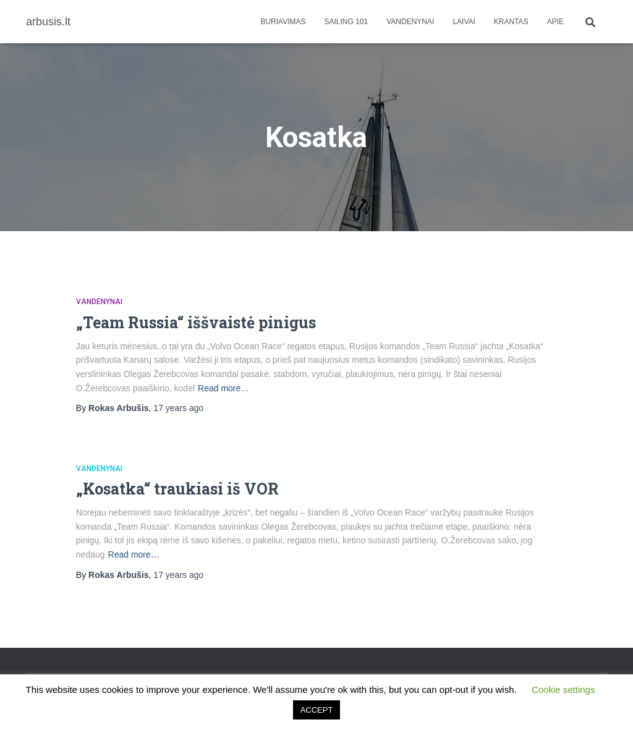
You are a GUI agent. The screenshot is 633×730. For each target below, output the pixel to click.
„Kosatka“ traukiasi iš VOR (177, 488)
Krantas (511, 21)
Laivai (463, 21)
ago (178, 408)
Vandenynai (410, 21)
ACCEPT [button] (316, 710)
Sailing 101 (346, 21)
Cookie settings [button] (563, 689)
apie (555, 21)
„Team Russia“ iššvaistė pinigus (196, 322)
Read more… (223, 388)
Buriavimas (282, 21)
